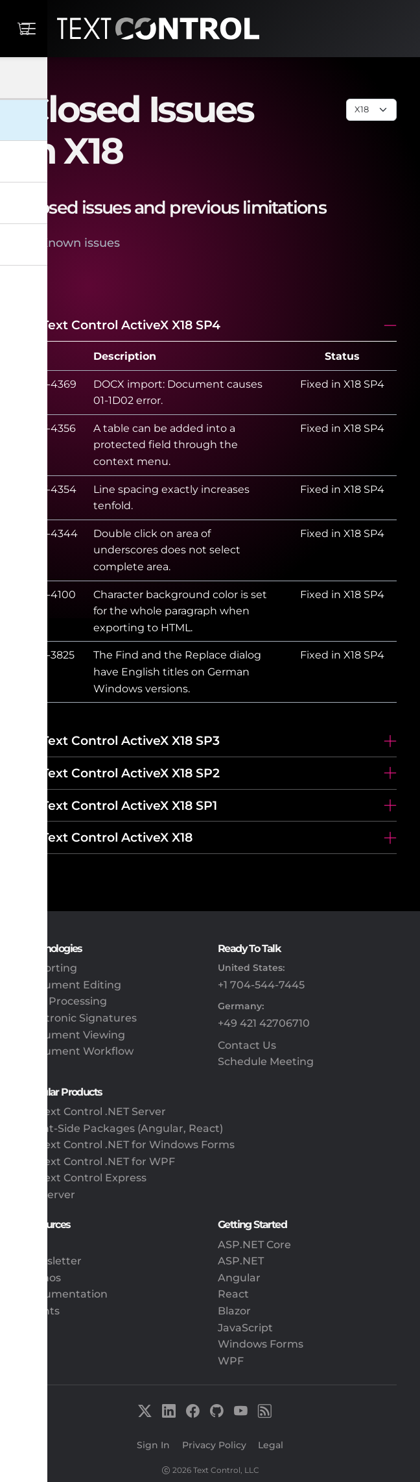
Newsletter (52, 1261)
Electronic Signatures (80, 1018)
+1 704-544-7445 (261, 985)
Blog (35, 1244)
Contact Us (247, 1045)
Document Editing (72, 985)
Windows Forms (260, 1344)
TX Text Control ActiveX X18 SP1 (120, 805)
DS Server (49, 1194)
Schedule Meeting (266, 1061)
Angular (239, 1278)
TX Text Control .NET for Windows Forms (129, 1144)
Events (41, 1311)
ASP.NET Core (254, 1244)
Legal (270, 1445)
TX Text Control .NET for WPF (99, 1161)
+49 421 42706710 (264, 1023)
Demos (42, 1278)
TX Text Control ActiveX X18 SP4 (121, 325)
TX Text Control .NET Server (94, 1111)
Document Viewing (74, 1035)
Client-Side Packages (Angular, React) (123, 1128)
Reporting (50, 968)
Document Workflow (78, 1051)
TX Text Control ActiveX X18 (107, 837)
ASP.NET (241, 1261)
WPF (231, 1361)
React (233, 1294)
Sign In (153, 1445)
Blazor (234, 1311)
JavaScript (245, 1328)
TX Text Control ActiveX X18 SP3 (121, 740)
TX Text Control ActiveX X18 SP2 (121, 773)
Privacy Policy (214, 1445)
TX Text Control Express (84, 1178)
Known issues (80, 242)
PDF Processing (65, 1001)
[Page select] (371, 110)
